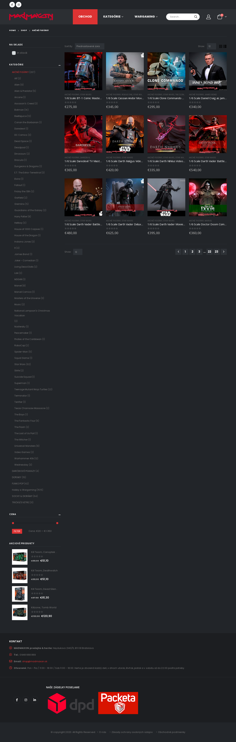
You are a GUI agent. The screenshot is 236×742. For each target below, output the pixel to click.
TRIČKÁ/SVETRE (20, 502)
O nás (102, 732)
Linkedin (34, 700)
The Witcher (21, 439)
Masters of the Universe (27, 298)
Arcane (18, 97)
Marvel (208, 220)
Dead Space (21, 141)
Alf (15, 78)
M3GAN (18, 279)
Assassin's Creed (24, 103)
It (15, 247)
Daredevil (85, 157)
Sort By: (69, 46)
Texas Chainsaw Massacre (30, 408)
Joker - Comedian (24, 260)
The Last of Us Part (24, 433)
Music (17, 304)
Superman (20, 383)
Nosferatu (19, 326)
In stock (22, 53)
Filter (17, 531)
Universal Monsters (25, 445)
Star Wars (85, 94)
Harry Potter (20, 216)
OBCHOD (85, 16)
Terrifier (18, 402)
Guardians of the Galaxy (28, 210)
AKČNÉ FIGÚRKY (72, 94)
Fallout (18, 185)
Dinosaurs (20, 153)
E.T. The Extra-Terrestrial (27, 172)
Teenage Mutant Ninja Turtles (30, 389)
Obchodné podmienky (171, 732)
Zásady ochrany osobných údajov (132, 732)
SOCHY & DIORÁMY (22, 496)
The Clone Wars (183, 94)
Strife (17, 370)
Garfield (19, 197)
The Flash (19, 427)
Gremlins (19, 204)
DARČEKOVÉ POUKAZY (23, 471)
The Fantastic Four (24, 420)
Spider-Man (21, 351)
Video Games (22, 452)
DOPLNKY (16, 477)
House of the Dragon (25, 235)
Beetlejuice (20, 116)
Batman (19, 109)
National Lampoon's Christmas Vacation (32, 313)
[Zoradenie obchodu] (89, 46)
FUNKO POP (18, 483)
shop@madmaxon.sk (34, 661)
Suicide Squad (23, 376)
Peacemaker (21, 332)
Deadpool (20, 147)
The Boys (19, 414)
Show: (201, 46)
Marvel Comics (23, 291)
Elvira (17, 178)
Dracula (19, 160)
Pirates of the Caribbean (28, 339)
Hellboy (18, 222)
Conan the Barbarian (26, 122)
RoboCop (19, 345)
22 (209, 252)
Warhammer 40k (24, 458)
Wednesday (21, 464)
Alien (17, 84)
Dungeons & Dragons (26, 166)
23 (216, 252)
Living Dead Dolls (24, 266)
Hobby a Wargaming (24, 489)
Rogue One (127, 94)
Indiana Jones (22, 241)
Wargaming (145, 16)
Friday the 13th (22, 191)
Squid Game (21, 358)
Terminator (20, 395)
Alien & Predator (23, 91)
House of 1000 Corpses (27, 229)
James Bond (211, 94)
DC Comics (20, 134)
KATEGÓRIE (112, 16)
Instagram (26, 700)
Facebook (17, 700)
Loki (16, 273)
